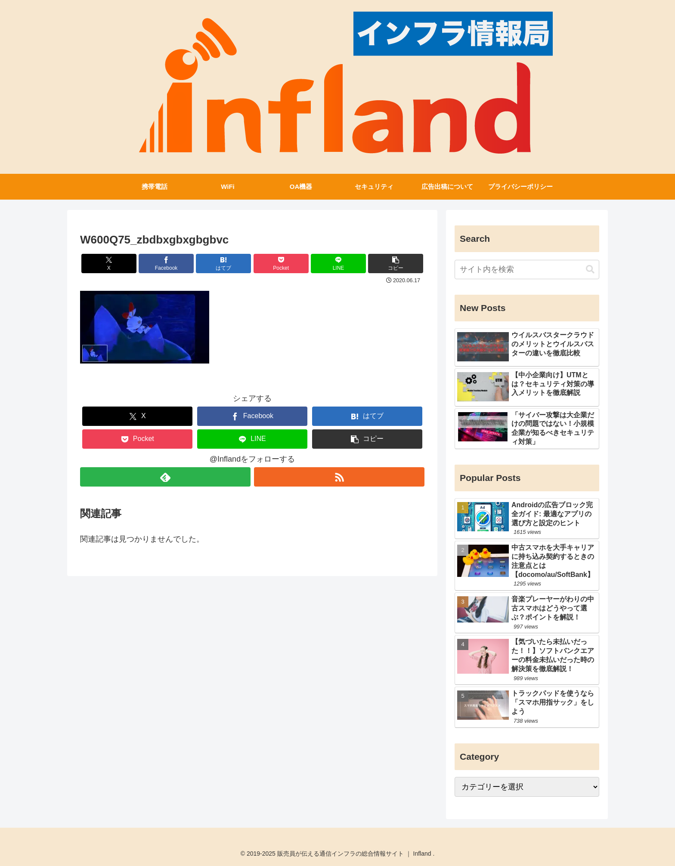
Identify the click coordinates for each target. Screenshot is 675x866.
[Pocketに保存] (281, 263)
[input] (527, 269)
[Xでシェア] (108, 263)
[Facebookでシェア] (166, 263)
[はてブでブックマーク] (223, 263)
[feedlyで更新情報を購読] (165, 477)
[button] (395, 263)
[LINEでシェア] (338, 263)
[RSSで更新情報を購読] (339, 477)
